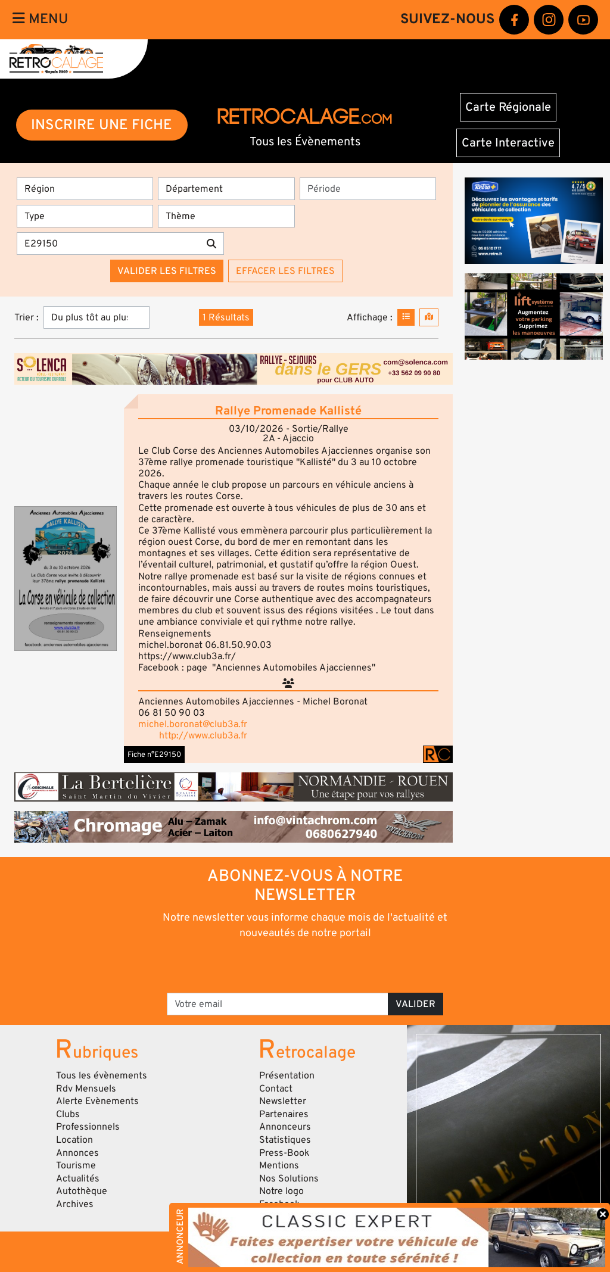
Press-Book (284, 1152)
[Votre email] (277, 1004)
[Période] (368, 188)
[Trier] (96, 317)
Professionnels (88, 1126)
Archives (75, 1204)
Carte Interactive (508, 143)
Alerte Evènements (97, 1101)
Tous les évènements (101, 1075)
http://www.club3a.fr (203, 735)
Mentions (279, 1165)
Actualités (77, 1178)
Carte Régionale (508, 107)
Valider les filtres (166, 271)
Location (74, 1139)
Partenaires (284, 1114)
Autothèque (81, 1191)
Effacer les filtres (285, 271)
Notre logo (281, 1191)
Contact (275, 1088)
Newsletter (282, 1101)
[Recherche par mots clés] (108, 243)
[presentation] (288, 965)
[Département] (226, 188)
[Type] (85, 216)
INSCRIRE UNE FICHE (101, 125)
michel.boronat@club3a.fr (192, 724)
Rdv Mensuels (86, 1088)
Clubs (68, 1114)
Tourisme (76, 1165)
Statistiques (285, 1139)
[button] (65, 578)
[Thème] (226, 216)
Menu (40, 19)
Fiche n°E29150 (154, 754)
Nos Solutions (289, 1178)
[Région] (85, 188)
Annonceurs (285, 1126)
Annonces (77, 1152)
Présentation (287, 1075)
